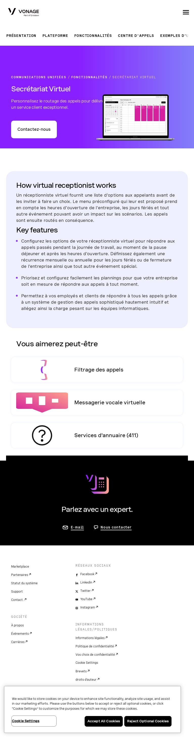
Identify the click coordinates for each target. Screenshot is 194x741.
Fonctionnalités (93, 36)
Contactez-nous (34, 129)
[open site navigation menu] (186, 12)
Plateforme (55, 36)
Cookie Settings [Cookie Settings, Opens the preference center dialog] (25, 721)
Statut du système (24, 583)
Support (17, 591)
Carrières (18, 642)
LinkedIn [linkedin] (86, 582)
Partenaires (19, 575)
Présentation (21, 36)
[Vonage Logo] (23, 12)
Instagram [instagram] (87, 607)
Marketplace (20, 566)
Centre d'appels (136, 36)
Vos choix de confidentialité (95, 654)
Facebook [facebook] (87, 574)
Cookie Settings (87, 663)
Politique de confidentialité (95, 646)
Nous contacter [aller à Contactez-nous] (116, 527)
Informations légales (90, 638)
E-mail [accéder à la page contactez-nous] (77, 527)
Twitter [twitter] (85, 591)
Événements (20, 634)
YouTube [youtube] (86, 599)
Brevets (81, 671)
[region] (92, 709)
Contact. (17, 600)
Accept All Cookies (103, 721)
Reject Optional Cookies (148, 721)
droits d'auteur (86, 679)
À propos (17, 625)
